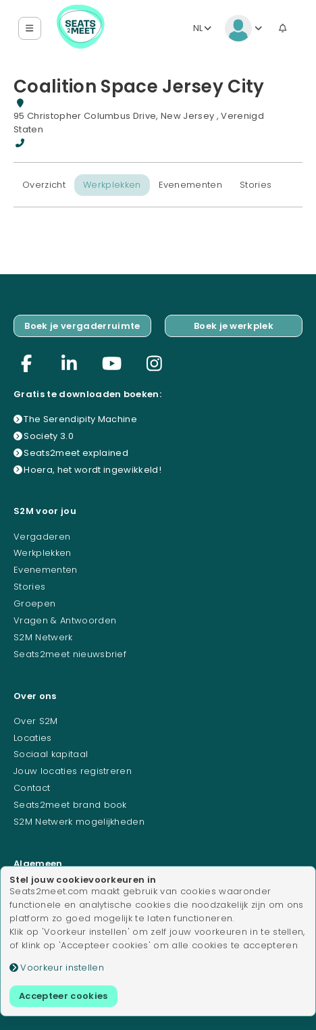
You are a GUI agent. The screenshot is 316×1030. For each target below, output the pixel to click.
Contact (32, 787)
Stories (255, 184)
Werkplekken (112, 184)
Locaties (33, 737)
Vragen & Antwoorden (65, 620)
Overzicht (43, 184)
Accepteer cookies (63, 995)
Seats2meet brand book (70, 804)
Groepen (34, 603)
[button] (30, 29)
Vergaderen (42, 536)
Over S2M (36, 721)
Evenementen (191, 184)
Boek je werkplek (233, 325)
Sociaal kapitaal (51, 754)
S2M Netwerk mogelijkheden (79, 821)
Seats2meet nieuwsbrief (70, 654)
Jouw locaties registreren (73, 771)
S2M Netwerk (43, 637)
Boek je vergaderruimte (82, 325)
